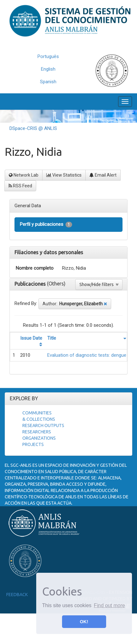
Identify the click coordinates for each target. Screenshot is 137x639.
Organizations (39, 438)
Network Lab (23, 175)
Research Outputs (43, 425)
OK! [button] (84, 621)
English (48, 69)
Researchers (36, 431)
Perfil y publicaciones (46, 224)
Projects (33, 444)
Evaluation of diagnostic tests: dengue (86, 355)
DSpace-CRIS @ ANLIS (33, 128)
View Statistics (64, 175)
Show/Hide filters (98, 284)
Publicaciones (30, 284)
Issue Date (31, 338)
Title (51, 338)
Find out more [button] (109, 605)
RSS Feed (20, 185)
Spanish (48, 82)
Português (48, 56)
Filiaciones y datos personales (48, 252)
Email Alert (103, 175)
